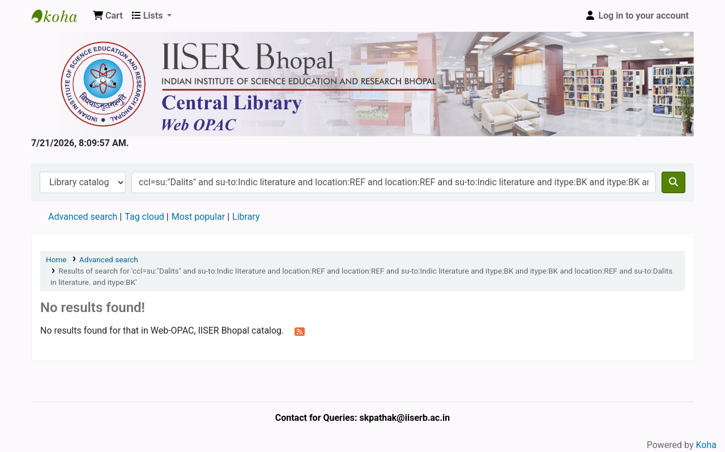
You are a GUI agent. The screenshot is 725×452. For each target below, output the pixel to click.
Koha (706, 445)
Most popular (198, 216)
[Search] (673, 182)
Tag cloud (144, 216)
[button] (107, 16)
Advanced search (82, 216)
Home (56, 259)
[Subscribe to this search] (299, 331)
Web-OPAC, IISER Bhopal (60, 16)
